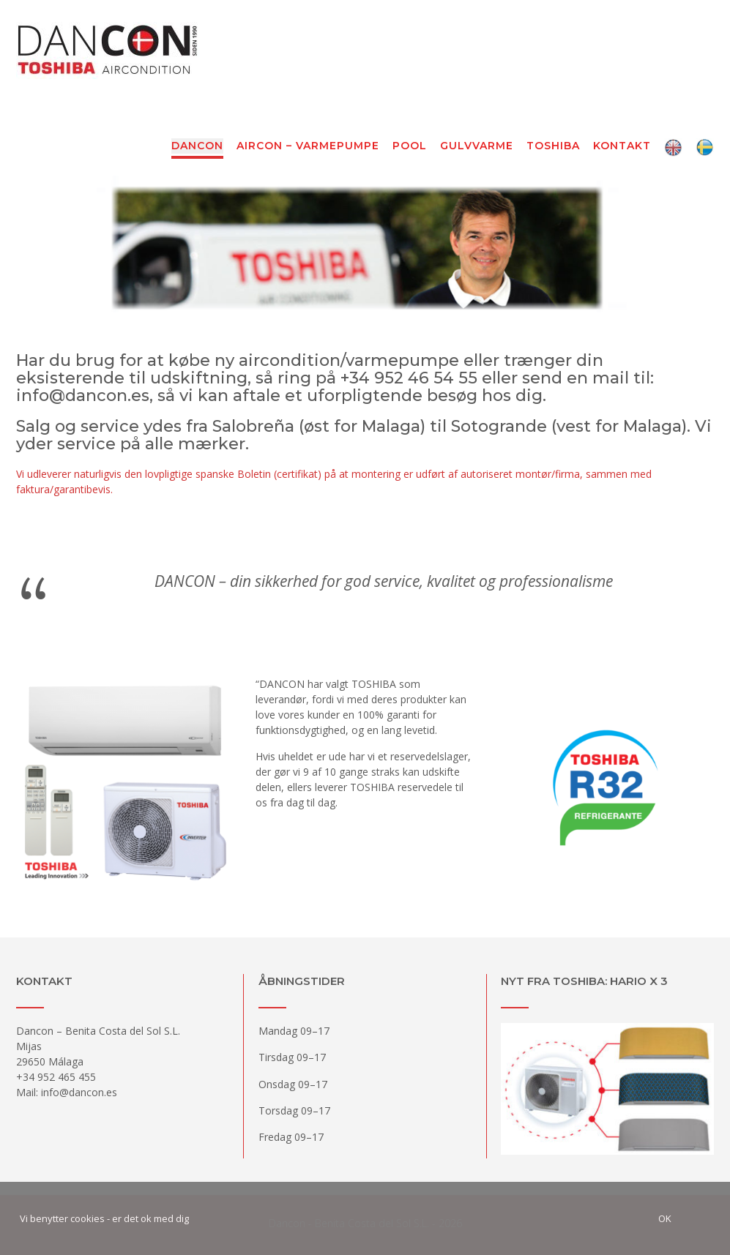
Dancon (197, 146)
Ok (664, 1218)
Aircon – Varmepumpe (307, 146)
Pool (409, 146)
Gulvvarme (476, 146)
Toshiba (553, 146)
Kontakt (622, 146)
